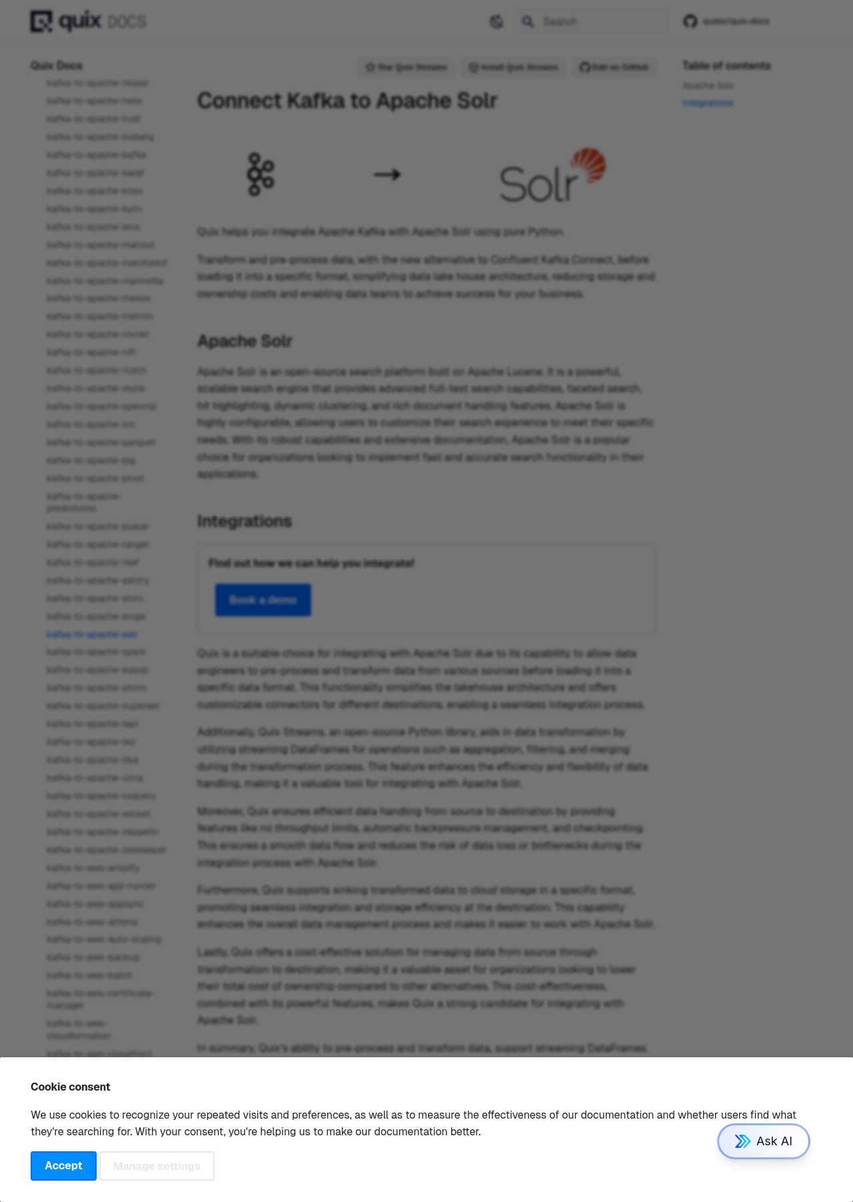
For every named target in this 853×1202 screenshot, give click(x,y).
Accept (63, 1166)
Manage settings (157, 1166)
